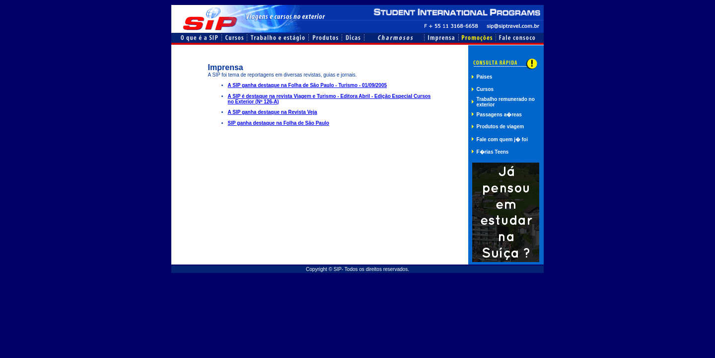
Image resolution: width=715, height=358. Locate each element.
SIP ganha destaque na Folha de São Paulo (278, 123)
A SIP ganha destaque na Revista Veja (272, 112)
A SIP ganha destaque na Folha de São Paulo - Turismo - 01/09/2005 (307, 85)
